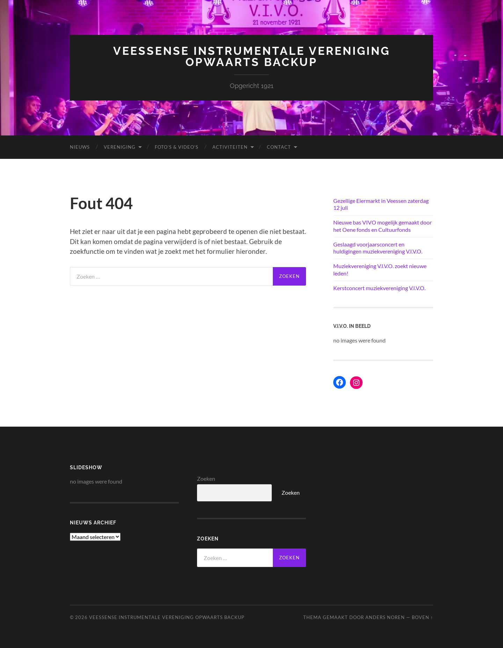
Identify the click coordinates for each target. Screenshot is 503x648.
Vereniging (120, 147)
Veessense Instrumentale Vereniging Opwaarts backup (251, 56)
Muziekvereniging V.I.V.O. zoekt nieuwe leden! (380, 270)
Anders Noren (385, 617)
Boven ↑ (422, 617)
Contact (279, 147)
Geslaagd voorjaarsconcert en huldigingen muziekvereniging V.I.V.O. (377, 248)
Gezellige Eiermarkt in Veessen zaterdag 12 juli (381, 204)
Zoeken (206, 478)
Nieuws (80, 147)
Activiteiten (230, 147)
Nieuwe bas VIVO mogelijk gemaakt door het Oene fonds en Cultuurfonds (382, 226)
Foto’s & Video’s (176, 147)
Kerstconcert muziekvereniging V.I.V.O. (379, 288)
